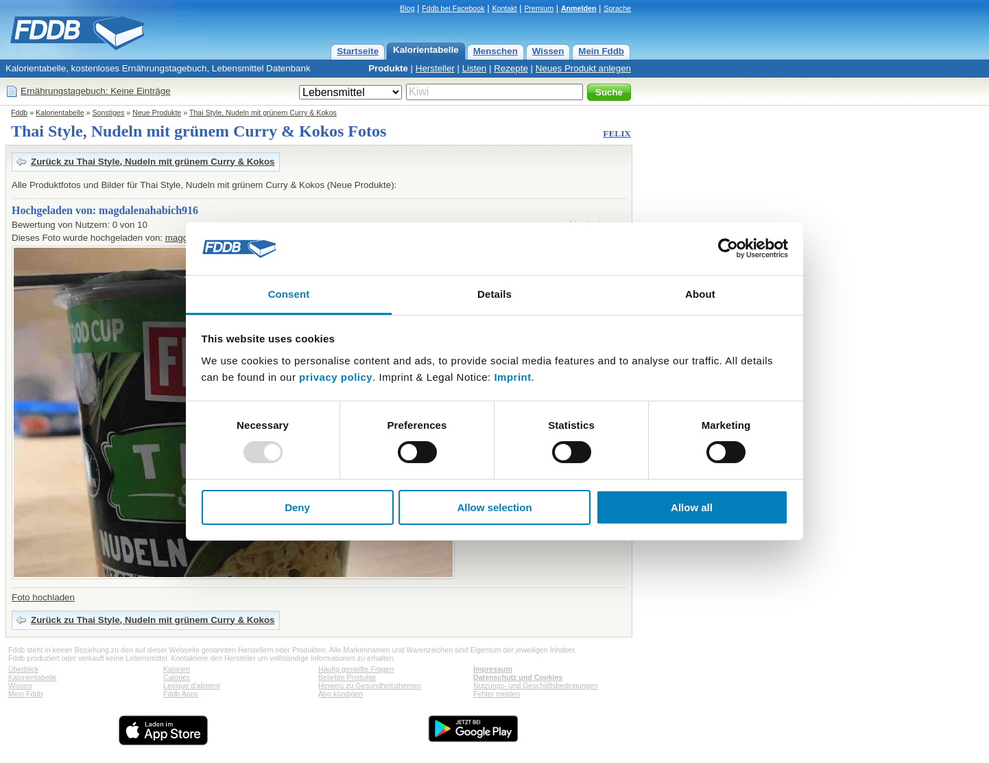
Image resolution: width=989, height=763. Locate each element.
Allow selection (494, 507)
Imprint (512, 377)
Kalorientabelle (426, 50)
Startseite (358, 51)
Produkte (388, 68)
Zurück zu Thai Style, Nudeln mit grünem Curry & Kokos (152, 161)
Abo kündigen (340, 694)
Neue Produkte (156, 112)
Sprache (617, 8)
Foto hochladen (43, 597)
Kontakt (504, 8)
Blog (407, 8)
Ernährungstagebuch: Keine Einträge (96, 91)
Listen (474, 68)
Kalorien (176, 669)
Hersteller (435, 68)
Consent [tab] (289, 294)
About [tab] (700, 294)
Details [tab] (494, 294)
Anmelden (579, 8)
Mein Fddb (601, 51)
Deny (297, 507)
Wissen (548, 51)
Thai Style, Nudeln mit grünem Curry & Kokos (263, 112)
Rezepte (511, 68)
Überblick (23, 669)
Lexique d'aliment (191, 685)
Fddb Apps (180, 694)
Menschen (495, 51)
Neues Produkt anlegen (583, 68)
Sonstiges (109, 112)
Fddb (19, 112)
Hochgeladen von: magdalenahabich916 (105, 210)
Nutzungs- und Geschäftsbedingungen (535, 685)
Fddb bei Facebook (453, 8)
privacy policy (335, 377)
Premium (538, 8)
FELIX (617, 133)
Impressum (492, 669)
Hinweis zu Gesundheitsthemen (369, 685)
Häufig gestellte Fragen (356, 669)
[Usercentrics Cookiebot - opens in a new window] (728, 248)
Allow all (692, 507)
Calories (176, 677)
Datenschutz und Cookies (517, 677)
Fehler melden (496, 694)
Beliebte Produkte (347, 677)
